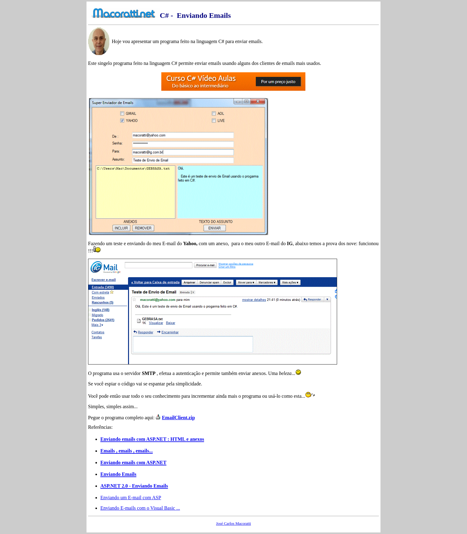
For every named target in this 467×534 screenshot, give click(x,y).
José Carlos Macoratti (233, 523)
